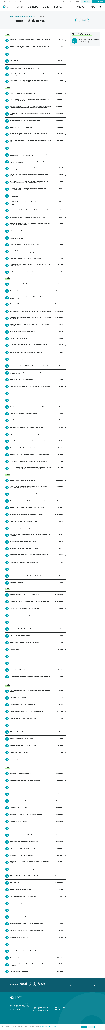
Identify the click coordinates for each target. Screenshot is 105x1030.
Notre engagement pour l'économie (63, 1011)
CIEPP (10, 1)
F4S (20, 1)
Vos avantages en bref (60, 1007)
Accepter (84, 1027)
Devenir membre (98, 1)
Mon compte (86, 1)
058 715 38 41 (87, 42)
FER (15, 1)
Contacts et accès (74, 1)
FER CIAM (4, 1)
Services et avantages (60, 1009)
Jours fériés (36, 1014)
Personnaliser (98, 1027)
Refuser (91, 1027)
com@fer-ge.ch (86, 41)
